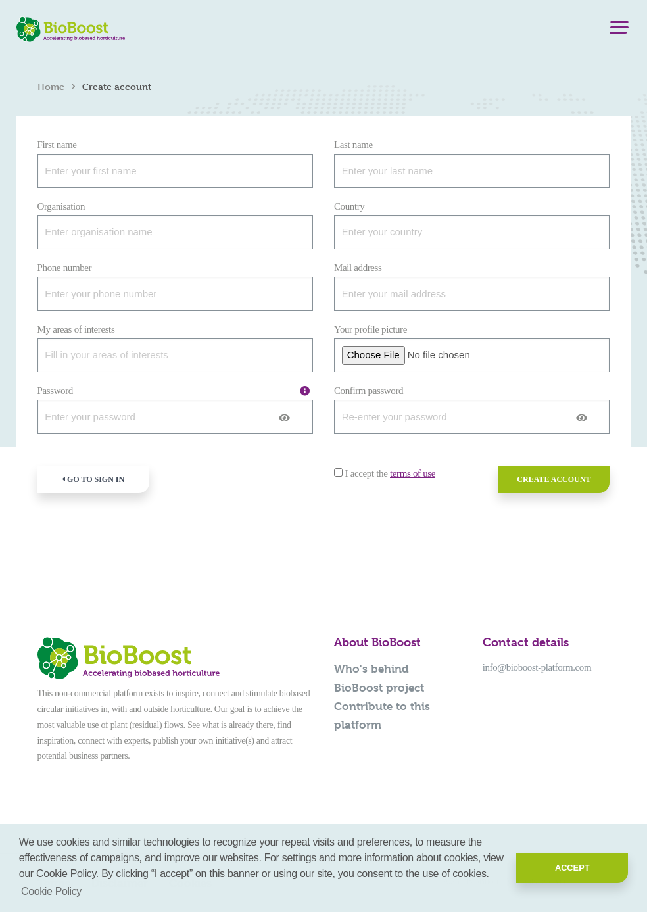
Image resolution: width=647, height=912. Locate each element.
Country (349, 206)
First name (57, 144)
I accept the (390, 473)
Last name (353, 144)
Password (55, 390)
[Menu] (619, 30)
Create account (553, 479)
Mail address (358, 267)
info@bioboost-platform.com (537, 667)
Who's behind (371, 668)
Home (50, 86)
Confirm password (368, 390)
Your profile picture (370, 329)
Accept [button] (572, 868)
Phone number (64, 267)
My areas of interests (76, 329)
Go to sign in (93, 479)
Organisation (61, 206)
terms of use (412, 473)
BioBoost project (379, 687)
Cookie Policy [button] (51, 891)
